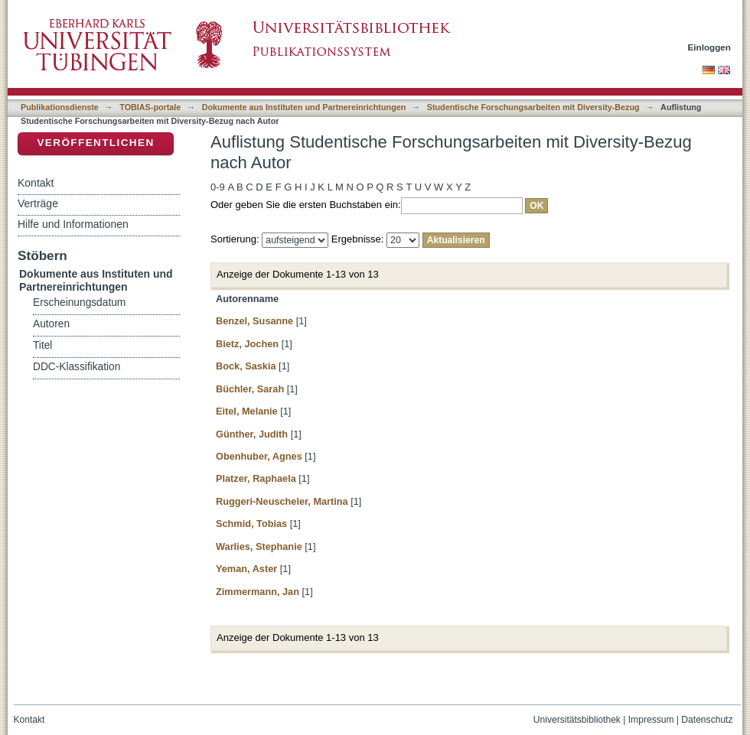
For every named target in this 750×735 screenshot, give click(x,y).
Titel (42, 345)
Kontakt (36, 183)
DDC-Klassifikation (76, 366)
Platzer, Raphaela (256, 478)
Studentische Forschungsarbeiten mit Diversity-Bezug (533, 107)
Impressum (651, 719)
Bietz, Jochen (247, 344)
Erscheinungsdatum (79, 302)
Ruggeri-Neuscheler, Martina (282, 501)
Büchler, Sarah (250, 389)
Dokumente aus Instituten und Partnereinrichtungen (304, 107)
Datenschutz (706, 719)
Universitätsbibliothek (577, 719)
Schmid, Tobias (251, 523)
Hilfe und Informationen (73, 224)
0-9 (217, 187)
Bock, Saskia (246, 366)
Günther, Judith (252, 434)
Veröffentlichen (95, 142)
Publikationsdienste (60, 107)
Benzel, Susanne (254, 321)
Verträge (38, 203)
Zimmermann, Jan (257, 591)
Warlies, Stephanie (259, 546)
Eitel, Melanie (247, 411)
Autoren (51, 324)
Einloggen (710, 47)
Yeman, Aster (246, 568)
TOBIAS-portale (150, 107)
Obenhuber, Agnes (259, 456)
